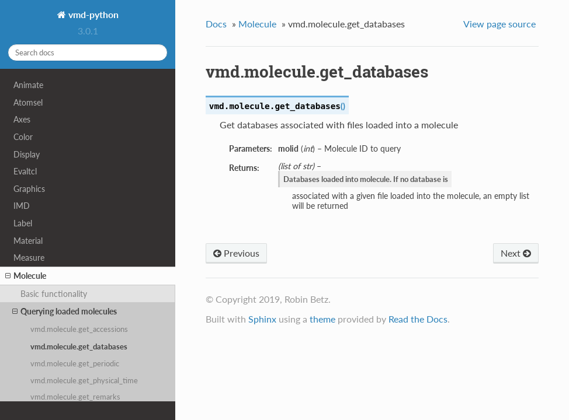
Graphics (29, 189)
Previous (236, 252)
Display (26, 154)
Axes (21, 119)
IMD (21, 206)
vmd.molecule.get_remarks (75, 396)
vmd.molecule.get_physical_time (84, 380)
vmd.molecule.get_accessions (79, 329)
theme (322, 318)
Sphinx (262, 318)
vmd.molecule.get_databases (78, 346)
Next (516, 252)
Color (23, 137)
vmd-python (92, 14)
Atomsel (28, 102)
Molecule (25, 276)
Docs (216, 23)
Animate (28, 85)
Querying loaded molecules (64, 311)
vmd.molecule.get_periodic (74, 363)
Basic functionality (53, 294)
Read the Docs (417, 318)
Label (22, 223)
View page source (499, 23)
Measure (28, 257)
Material (28, 241)
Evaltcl (25, 171)
